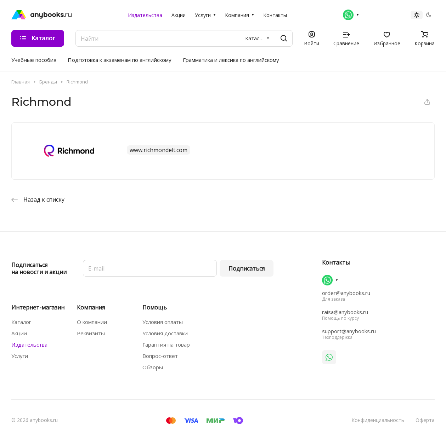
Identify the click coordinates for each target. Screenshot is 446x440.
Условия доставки (165, 333)
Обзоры (152, 367)
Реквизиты (91, 333)
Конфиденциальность (377, 420)
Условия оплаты (162, 321)
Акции (19, 333)
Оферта (425, 420)
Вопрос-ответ (160, 355)
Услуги (19, 355)
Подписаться (246, 268)
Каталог (21, 321)
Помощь (154, 307)
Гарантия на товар (166, 344)
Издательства (29, 344)
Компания (91, 307)
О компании (92, 321)
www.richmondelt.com (158, 150)
